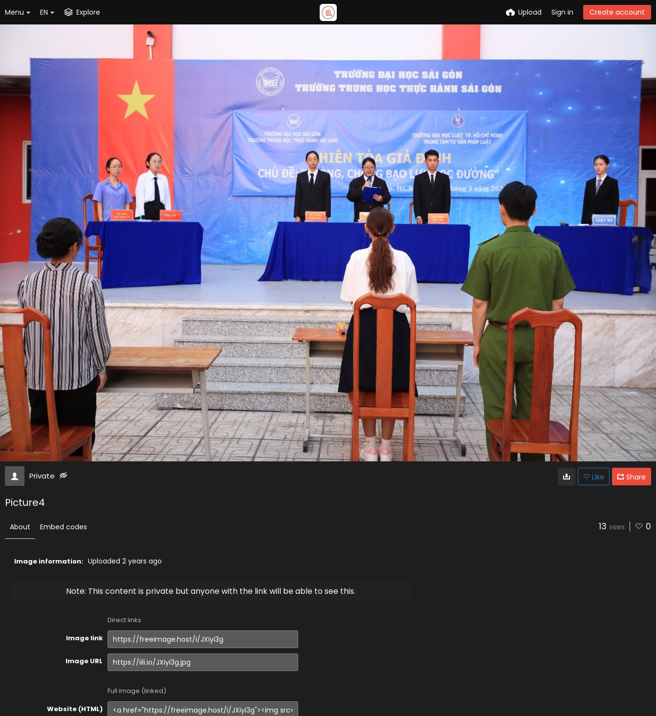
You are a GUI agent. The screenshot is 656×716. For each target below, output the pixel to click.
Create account (617, 12)
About (20, 527)
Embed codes (63, 527)
